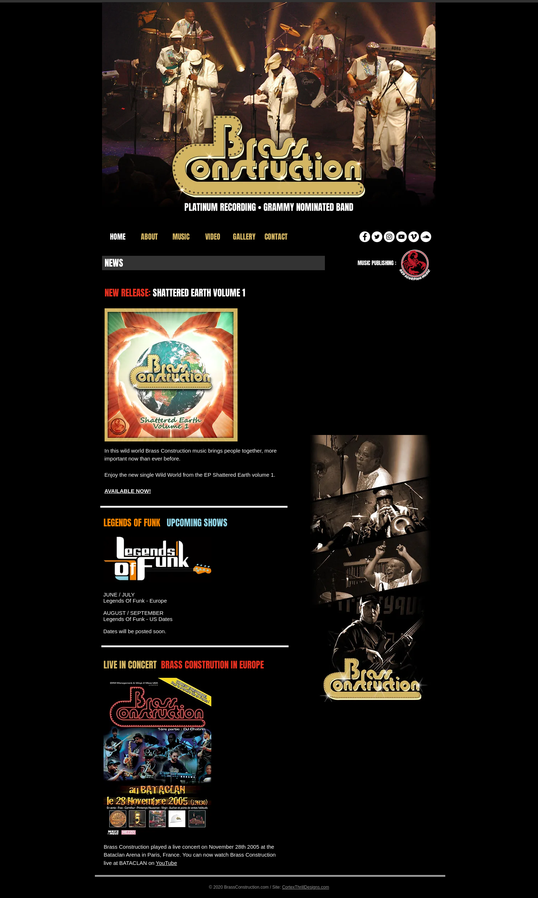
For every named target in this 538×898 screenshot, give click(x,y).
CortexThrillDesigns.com (305, 887)
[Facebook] (364, 236)
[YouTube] (401, 236)
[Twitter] (377, 236)
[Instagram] (389, 236)
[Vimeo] (413, 236)
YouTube (166, 863)
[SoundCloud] (425, 236)
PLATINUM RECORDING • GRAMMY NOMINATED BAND (268, 207)
